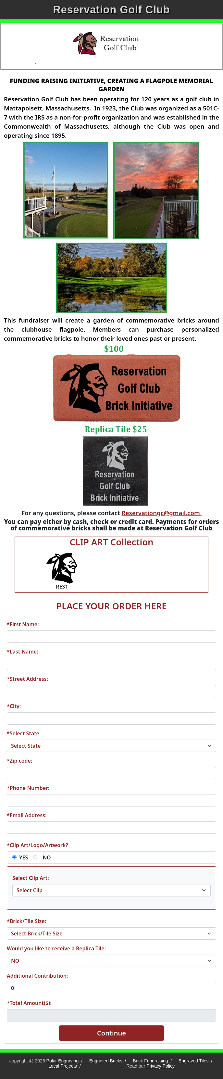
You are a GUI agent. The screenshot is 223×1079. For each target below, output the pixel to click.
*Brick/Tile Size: (26, 921)
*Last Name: (22, 651)
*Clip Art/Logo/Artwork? (37, 845)
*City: (14, 706)
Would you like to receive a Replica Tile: (56, 948)
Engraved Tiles (194, 1060)
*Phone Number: (28, 788)
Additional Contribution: (37, 975)
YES (23, 857)
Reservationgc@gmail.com (162, 513)
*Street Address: (27, 678)
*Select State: (24, 733)
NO (47, 857)
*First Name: (23, 624)
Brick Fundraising (150, 1060)
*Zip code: (19, 760)
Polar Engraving (62, 1060)
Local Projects (62, 1066)
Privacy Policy (160, 1066)
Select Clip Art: (30, 878)
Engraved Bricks (105, 1060)
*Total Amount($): (29, 1003)
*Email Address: (27, 815)
